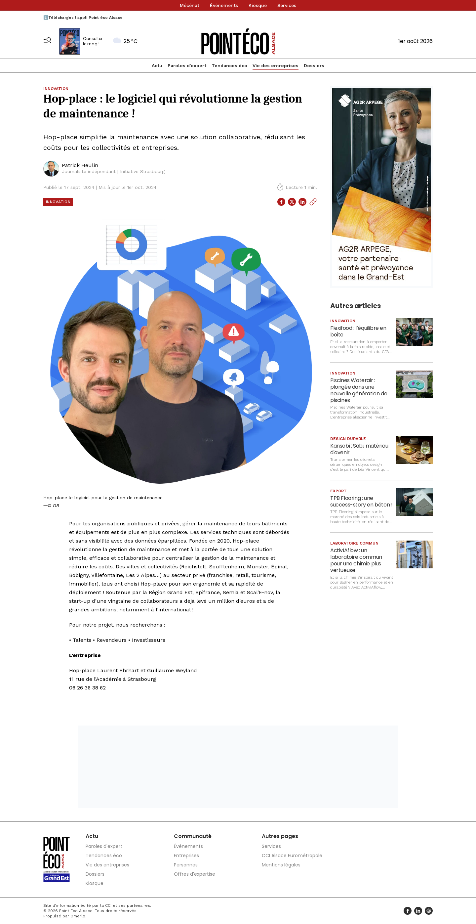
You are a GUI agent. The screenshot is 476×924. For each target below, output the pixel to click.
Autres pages (280, 836)
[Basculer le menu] (47, 41)
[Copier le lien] (313, 202)
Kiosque (258, 5)
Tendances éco (229, 65)
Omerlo (77, 916)
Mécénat (189, 5)
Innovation (58, 201)
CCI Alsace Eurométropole (292, 855)
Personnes (186, 864)
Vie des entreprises (275, 65)
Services (286, 5)
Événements (224, 5)
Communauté (193, 836)
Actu (157, 65)
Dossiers (314, 65)
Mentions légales (281, 864)
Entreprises (186, 855)
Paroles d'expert (187, 65)
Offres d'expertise (194, 874)
